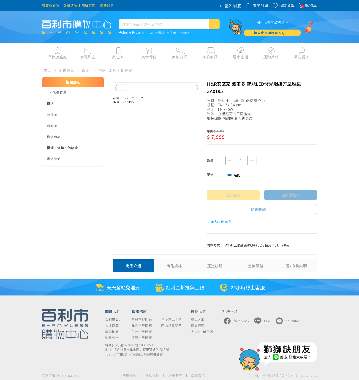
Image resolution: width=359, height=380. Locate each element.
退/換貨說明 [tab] (296, 265)
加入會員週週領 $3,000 (272, 32)
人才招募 (112, 326)
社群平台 (230, 311)
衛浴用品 (54, 136)
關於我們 (113, 311)
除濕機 (160, 33)
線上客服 (198, 319)
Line (262, 320)
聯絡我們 (199, 311)
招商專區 (198, 326)
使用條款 (129, 375)
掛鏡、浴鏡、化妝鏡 (114, 70)
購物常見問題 (141, 326)
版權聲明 (198, 375)
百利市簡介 (113, 319)
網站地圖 (112, 332)
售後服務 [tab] (256, 265)
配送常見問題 (171, 326)
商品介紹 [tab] (133, 265)
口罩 (149, 33)
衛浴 (86, 70)
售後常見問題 (171, 319)
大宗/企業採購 (202, 332)
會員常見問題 (141, 319)
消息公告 (112, 338)
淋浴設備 (54, 158)
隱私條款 (152, 375)
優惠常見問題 (141, 338)
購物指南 (139, 311)
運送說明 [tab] (215, 265)
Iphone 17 (186, 33)
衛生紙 (171, 33)
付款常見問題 (141, 332)
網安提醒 (175, 375)
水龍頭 (52, 125)
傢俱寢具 (66, 70)
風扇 (141, 33)
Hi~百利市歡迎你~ (272, 22)
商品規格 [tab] (174, 265)
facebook (235, 320)
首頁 (47, 70)
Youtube (287, 320)
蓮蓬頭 (52, 114)
